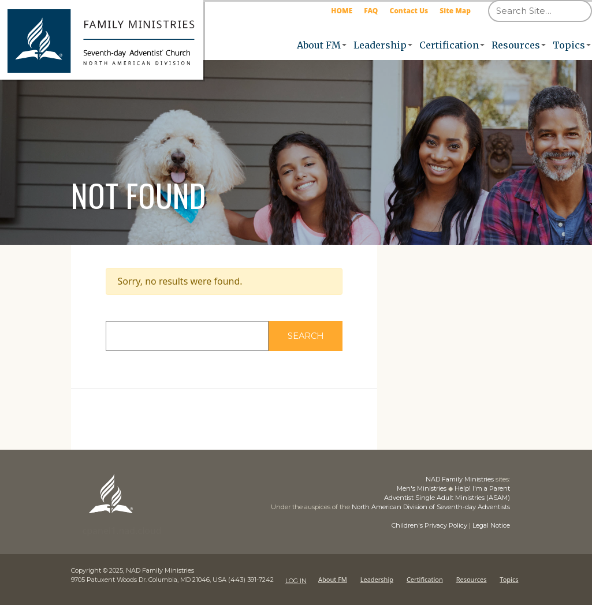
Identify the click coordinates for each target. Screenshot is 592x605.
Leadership (380, 45)
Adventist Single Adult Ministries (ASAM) (447, 498)
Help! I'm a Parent (482, 488)
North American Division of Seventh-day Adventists (431, 507)
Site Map (455, 11)
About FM (319, 45)
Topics (569, 45)
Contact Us (408, 11)
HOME (341, 11)
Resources (516, 45)
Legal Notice (491, 525)
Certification (449, 45)
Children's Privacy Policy (429, 525)
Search (318, 335)
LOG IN (296, 580)
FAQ (371, 11)
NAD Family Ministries (460, 479)
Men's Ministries (421, 488)
